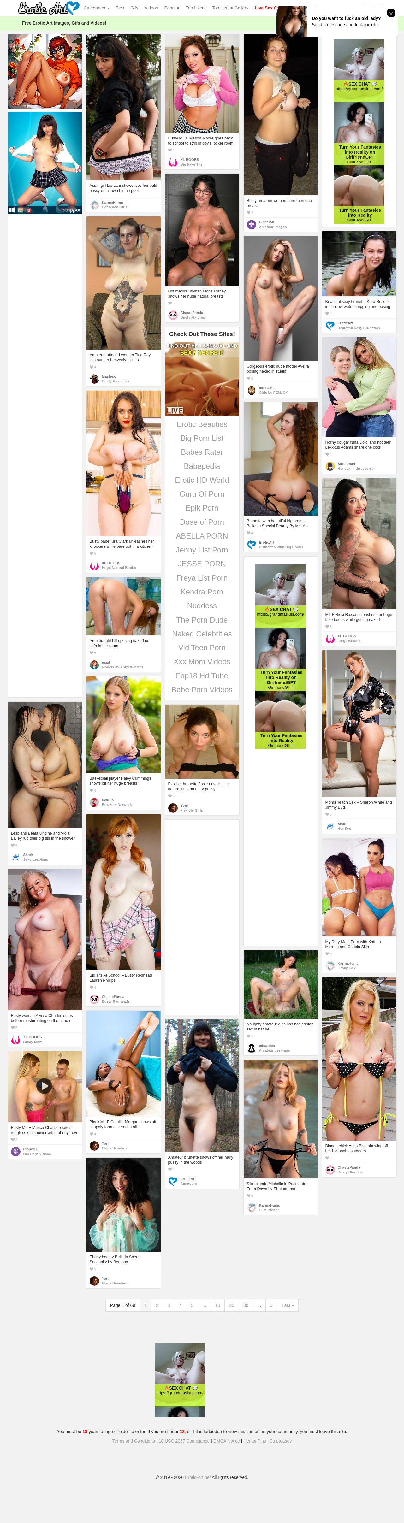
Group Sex (347, 968)
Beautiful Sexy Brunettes (359, 328)
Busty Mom (33, 1042)
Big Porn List (202, 438)
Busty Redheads (116, 1001)
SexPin (108, 800)
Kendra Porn (202, 591)
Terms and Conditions (133, 1440)
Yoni (184, 805)
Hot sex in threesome (356, 468)
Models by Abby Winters (122, 667)
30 (245, 1305)
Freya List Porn (202, 578)
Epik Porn (202, 508)
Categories (97, 7)
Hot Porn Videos (37, 1154)
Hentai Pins (254, 1440)
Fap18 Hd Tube (202, 675)
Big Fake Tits (192, 164)
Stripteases (281, 1440)
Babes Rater (202, 452)
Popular (172, 7)
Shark (343, 824)
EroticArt (345, 323)
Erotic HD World (202, 480)
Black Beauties (115, 1148)
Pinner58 (266, 222)
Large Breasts (350, 641)
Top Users (196, 7)
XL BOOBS (190, 160)
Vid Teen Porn (202, 647)
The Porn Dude (202, 620)
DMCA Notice (226, 1440)
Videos (151, 7)
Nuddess (202, 605)
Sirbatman (346, 464)
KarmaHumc (112, 202)
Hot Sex (344, 828)
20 (231, 1305)
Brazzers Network (117, 804)
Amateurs (189, 1183)
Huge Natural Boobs (119, 568)
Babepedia (202, 466)
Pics (120, 7)
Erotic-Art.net (198, 1477)
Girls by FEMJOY (273, 392)
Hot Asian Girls (115, 207)
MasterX (109, 376)
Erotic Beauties (201, 424)
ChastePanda (192, 313)
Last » (288, 1305)
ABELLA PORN (202, 536)
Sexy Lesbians (35, 859)
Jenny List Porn (202, 550)
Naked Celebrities (202, 633)
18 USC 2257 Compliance (184, 1440)
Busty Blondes (350, 1172)
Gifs (134, 7)
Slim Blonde (269, 1210)
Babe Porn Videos (201, 689)
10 (217, 1305)
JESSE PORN (202, 563)
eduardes (267, 1046)
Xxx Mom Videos (202, 661)
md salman (268, 388)
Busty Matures (193, 317)
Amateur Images (273, 227)
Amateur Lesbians (274, 1050)
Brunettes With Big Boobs (281, 547)
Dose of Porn (202, 522)
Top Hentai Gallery (230, 7)
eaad (106, 662)
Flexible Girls (192, 810)
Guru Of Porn (202, 494)
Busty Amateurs (115, 381)
